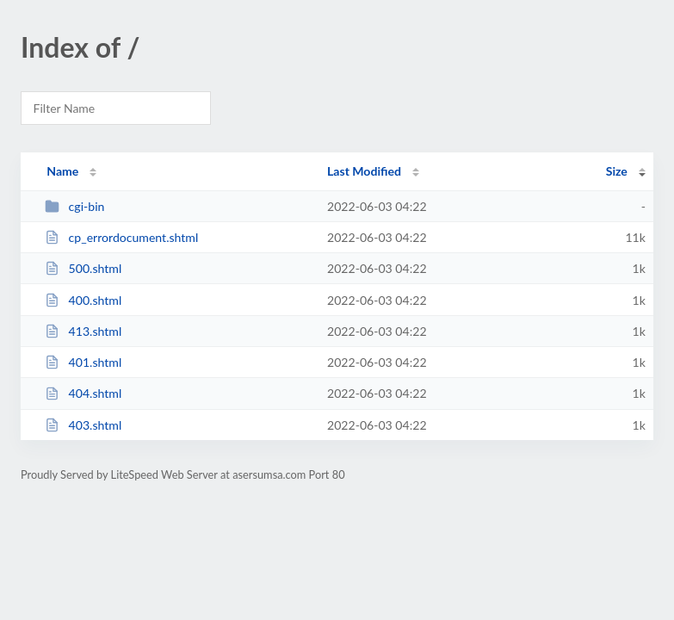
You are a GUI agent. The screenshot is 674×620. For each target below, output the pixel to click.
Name (62, 171)
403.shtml (83, 425)
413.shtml (83, 331)
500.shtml (83, 268)
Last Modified (364, 171)
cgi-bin (74, 206)
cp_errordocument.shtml (121, 237)
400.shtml (83, 300)
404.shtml (83, 393)
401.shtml (83, 362)
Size (617, 171)
